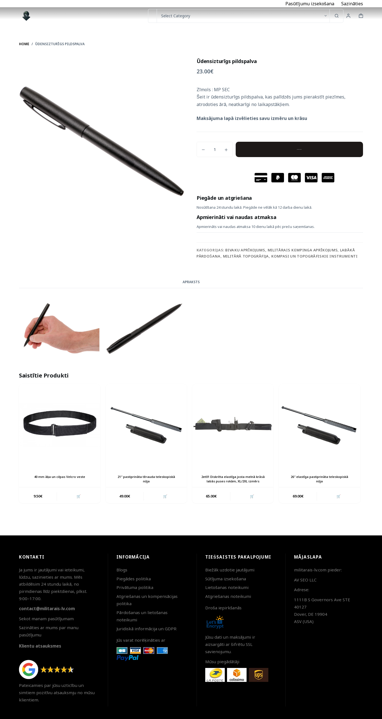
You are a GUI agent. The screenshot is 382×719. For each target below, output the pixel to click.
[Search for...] (152, 16)
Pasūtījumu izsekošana (309, 4)
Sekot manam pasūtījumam (46, 618)
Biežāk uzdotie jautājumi (229, 570)
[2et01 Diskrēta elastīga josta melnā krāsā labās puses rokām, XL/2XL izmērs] (232, 424)
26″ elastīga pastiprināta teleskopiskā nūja (320, 479)
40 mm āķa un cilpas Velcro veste (59, 476)
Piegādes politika (133, 578)
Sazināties (352, 4)
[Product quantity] (215, 149)
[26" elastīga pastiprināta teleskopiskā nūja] (319, 424)
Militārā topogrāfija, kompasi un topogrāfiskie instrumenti (290, 256)
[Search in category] (243, 16)
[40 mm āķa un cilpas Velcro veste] (59, 424)
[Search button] (336, 16)
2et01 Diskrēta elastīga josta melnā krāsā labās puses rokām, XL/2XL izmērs (233, 481)
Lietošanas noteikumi (227, 587)
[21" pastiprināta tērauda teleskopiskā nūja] (146, 424)
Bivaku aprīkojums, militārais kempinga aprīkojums (281, 250)
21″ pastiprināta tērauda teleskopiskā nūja (146, 479)
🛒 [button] (78, 501)
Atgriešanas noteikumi (228, 596)
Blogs (121, 570)
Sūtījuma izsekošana (225, 578)
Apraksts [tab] (191, 282)
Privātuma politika (134, 587)
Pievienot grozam (299, 149)
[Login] (348, 16)
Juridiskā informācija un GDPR (146, 628)
